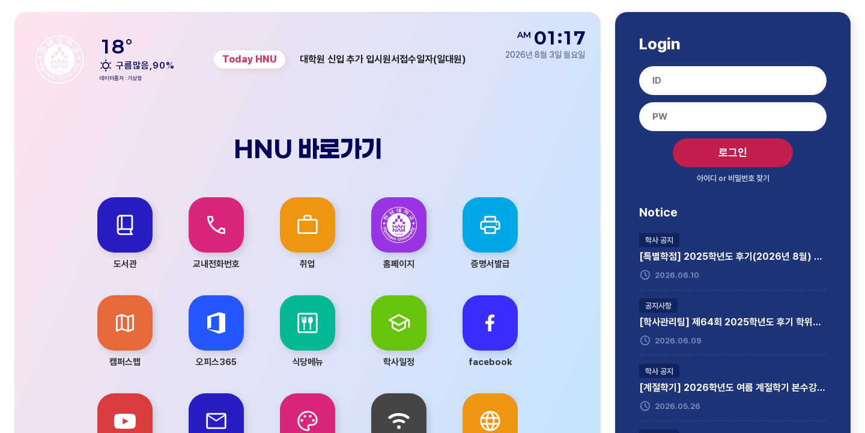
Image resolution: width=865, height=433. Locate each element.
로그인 (732, 152)
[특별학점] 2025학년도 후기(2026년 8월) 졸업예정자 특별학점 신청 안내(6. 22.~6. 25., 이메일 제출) (733, 257)
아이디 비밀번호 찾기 (733, 178)
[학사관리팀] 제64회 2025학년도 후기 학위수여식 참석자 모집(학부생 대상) (733, 322)
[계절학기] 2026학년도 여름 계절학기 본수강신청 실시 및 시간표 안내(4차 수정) (733, 388)
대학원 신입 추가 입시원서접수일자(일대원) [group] (383, 59)
